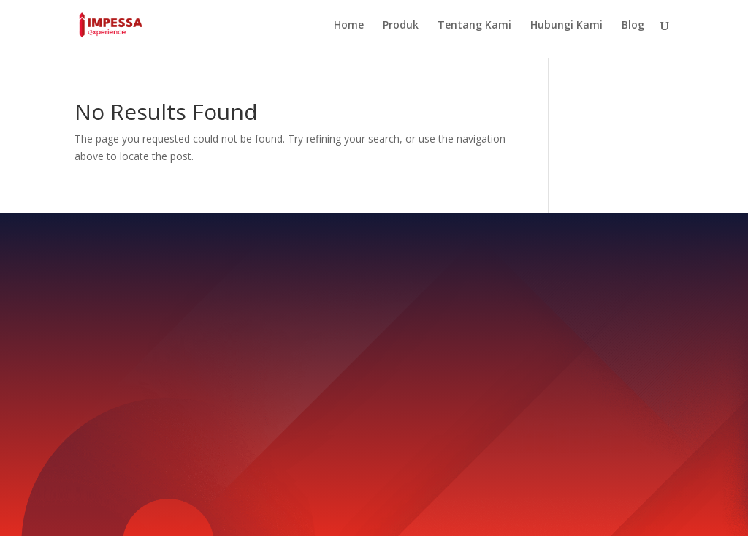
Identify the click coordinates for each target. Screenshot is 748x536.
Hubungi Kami (566, 25)
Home (349, 25)
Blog (633, 25)
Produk (401, 25)
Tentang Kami (474, 25)
